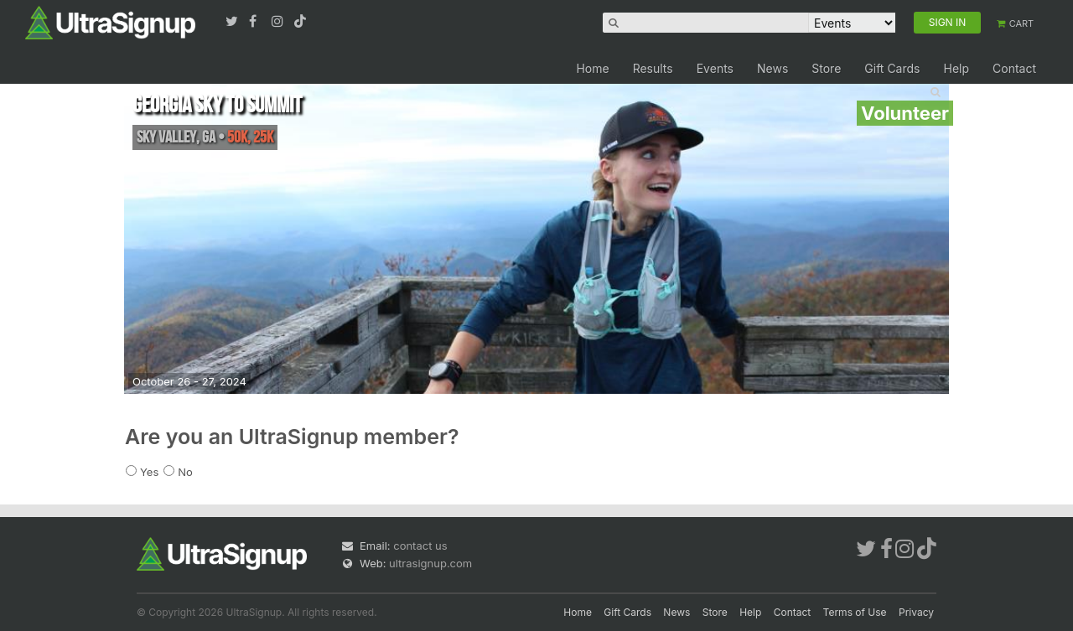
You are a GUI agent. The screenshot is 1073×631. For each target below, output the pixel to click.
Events (715, 68)
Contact (1014, 68)
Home (592, 68)
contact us (420, 545)
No (185, 471)
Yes (149, 471)
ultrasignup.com (430, 563)
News (772, 68)
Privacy (916, 612)
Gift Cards (892, 68)
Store (826, 68)
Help (956, 68)
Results (653, 68)
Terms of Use (855, 612)
